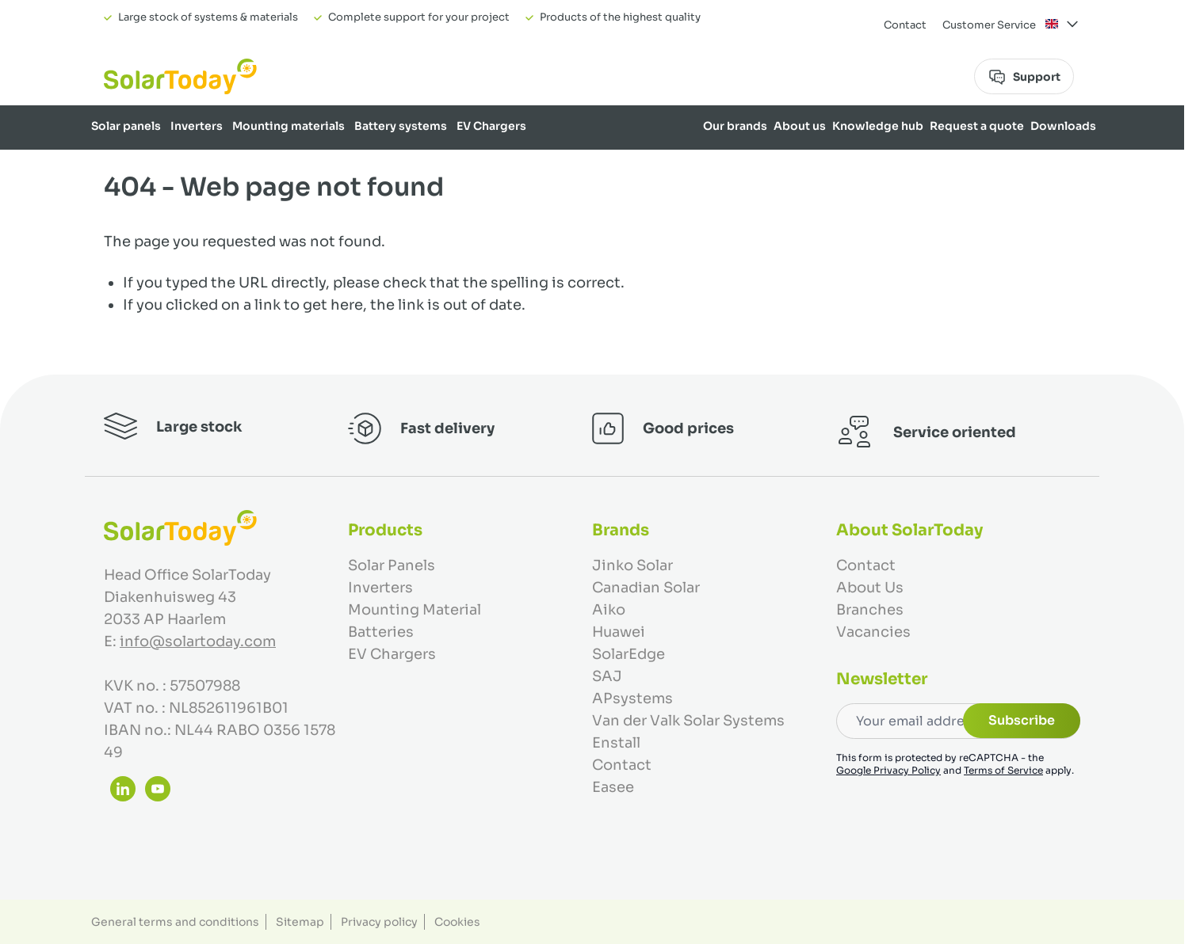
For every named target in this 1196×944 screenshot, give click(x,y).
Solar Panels (391, 565)
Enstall (616, 743)
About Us (870, 587)
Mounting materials (288, 126)
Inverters (196, 126)
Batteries (381, 632)
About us (800, 126)
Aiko (608, 610)
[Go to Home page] (180, 76)
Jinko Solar (632, 565)
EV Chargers (491, 126)
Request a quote (977, 126)
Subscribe (1021, 720)
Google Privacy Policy (888, 770)
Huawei (618, 632)
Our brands (735, 126)
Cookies (457, 922)
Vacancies (873, 632)
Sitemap (300, 922)
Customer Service (989, 25)
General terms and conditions (175, 922)
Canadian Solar (646, 587)
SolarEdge (628, 654)
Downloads (1063, 126)
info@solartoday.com (198, 641)
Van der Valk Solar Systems (688, 720)
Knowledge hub (877, 126)
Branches (870, 610)
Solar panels (126, 126)
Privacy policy (379, 922)
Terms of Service (1003, 770)
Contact (905, 25)
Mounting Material (414, 610)
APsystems (632, 698)
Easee (613, 787)
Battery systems (400, 126)
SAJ (607, 676)
